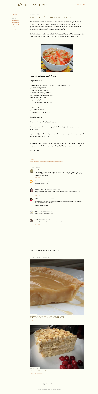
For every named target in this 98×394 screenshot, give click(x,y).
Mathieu (37, 211)
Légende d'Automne (33, 5)
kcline (54, 386)
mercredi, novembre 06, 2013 (47, 170)
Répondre (37, 177)
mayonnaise (15, 22)
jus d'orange (15, 20)
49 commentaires (39, 320)
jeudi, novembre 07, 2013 (44, 219)
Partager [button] (14, 14)
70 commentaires (39, 373)
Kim (36, 181)
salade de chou (16, 25)
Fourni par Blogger (49, 384)
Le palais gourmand (40, 189)
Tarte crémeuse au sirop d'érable (47, 317)
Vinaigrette (15, 29)
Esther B (37, 198)
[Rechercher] (81, 5)
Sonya (36, 219)
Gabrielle (37, 170)
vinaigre (14, 27)
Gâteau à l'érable (39, 370)
